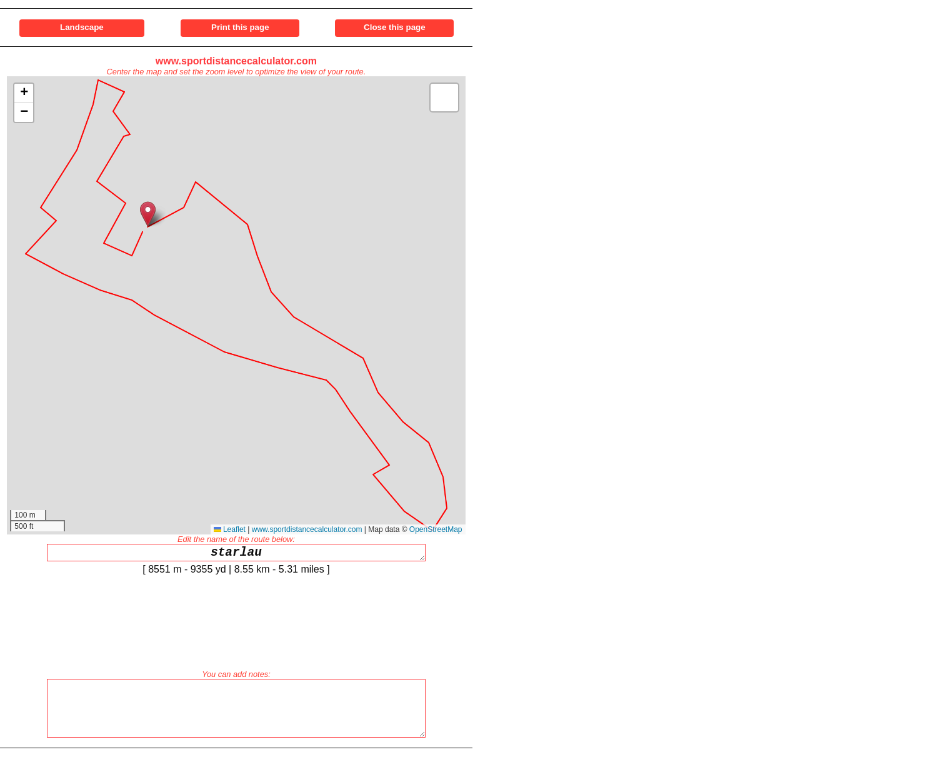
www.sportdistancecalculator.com (236, 61)
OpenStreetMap (435, 529)
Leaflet (230, 529)
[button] (148, 214)
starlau (236, 554)
